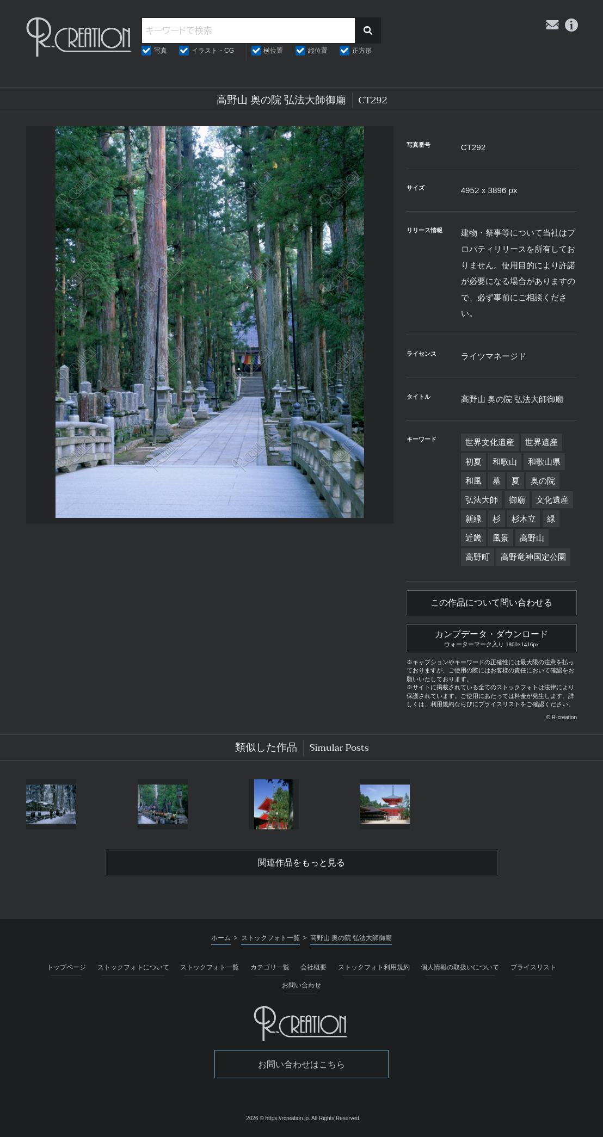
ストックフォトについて (133, 967)
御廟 (517, 499)
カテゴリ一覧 (270, 967)
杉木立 (524, 518)
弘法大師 (481, 499)
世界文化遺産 (489, 442)
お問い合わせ (301, 985)
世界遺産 (541, 442)
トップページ (66, 967)
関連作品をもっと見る (301, 862)
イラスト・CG (213, 50)
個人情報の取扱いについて (460, 967)
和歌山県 (544, 461)
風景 (501, 537)
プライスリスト (533, 967)
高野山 (532, 537)
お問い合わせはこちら (301, 1064)
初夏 (473, 461)
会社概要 (313, 967)
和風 (473, 480)
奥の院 (543, 480)
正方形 (362, 50)
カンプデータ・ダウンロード (491, 637)
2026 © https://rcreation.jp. (278, 1118)
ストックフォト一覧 (209, 967)
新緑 (473, 518)
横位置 (273, 50)
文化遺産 (552, 499)
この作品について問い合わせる (491, 602)
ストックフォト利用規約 (374, 967)
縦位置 (318, 50)
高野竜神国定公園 (533, 556)
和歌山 (505, 461)
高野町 (477, 556)
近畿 (473, 537)
